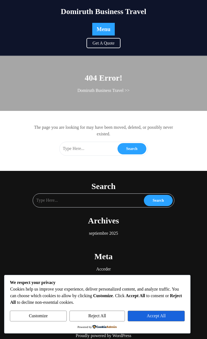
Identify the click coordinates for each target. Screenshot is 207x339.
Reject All (97, 315)
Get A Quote (103, 43)
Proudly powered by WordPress (103, 335)
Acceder (103, 269)
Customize (38, 315)
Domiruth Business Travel (103, 11)
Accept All (156, 315)
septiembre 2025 (103, 233)
